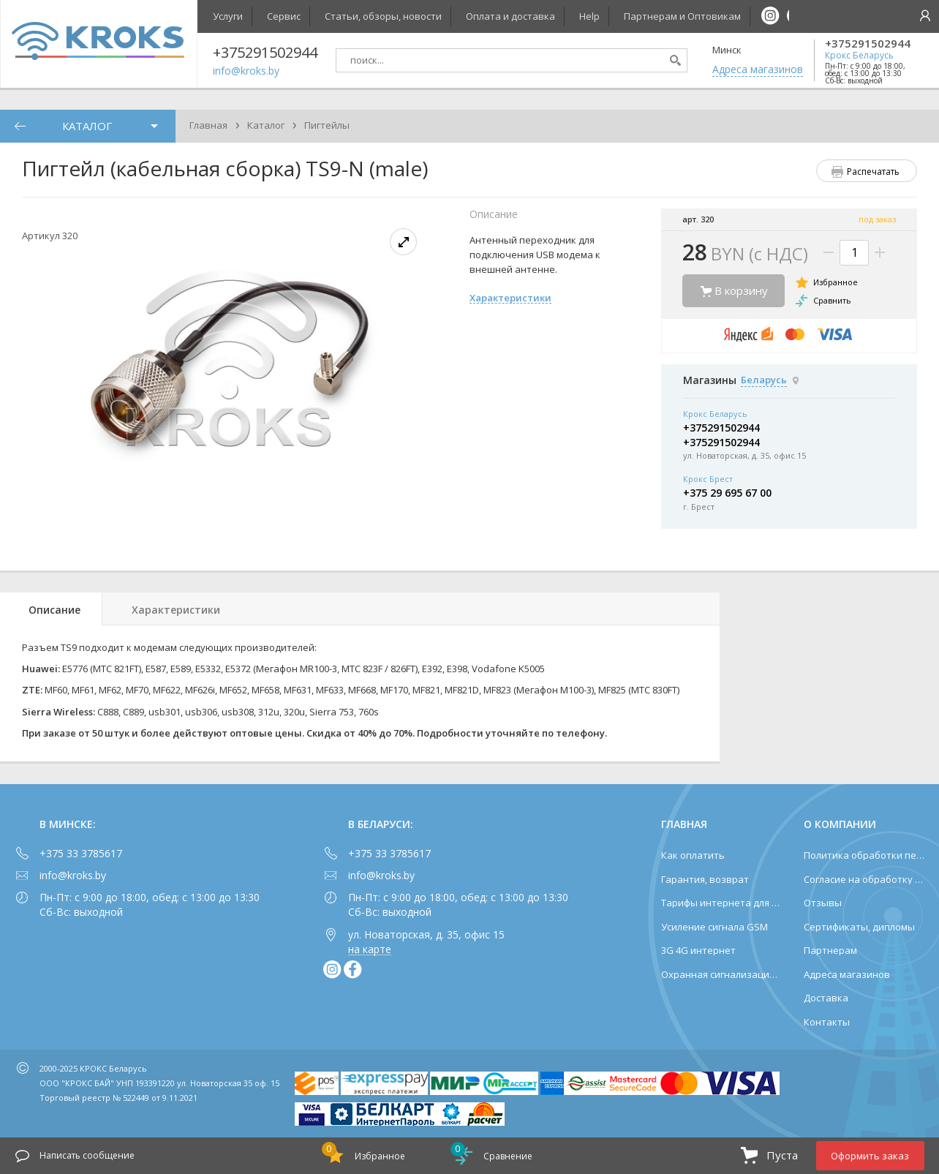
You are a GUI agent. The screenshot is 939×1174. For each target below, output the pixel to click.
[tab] (51, 608)
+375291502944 (867, 43)
